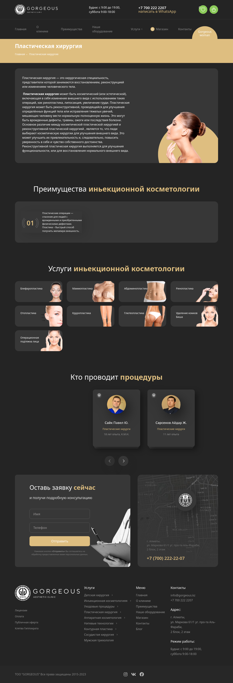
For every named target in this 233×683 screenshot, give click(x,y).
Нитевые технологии (98, 623)
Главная (20, 29)
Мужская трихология (99, 640)
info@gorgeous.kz (183, 595)
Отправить (59, 541)
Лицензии (21, 610)
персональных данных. (77, 554)
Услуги (135, 29)
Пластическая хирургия (100, 612)
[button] (123, 461)
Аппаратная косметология (102, 618)
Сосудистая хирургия (99, 635)
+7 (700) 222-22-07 (166, 558)
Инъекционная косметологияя (105, 601)
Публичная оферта (26, 622)
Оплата (19, 616)
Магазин (162, 29)
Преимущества (71, 29)
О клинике (42, 29)
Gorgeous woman (205, 33)
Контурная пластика (98, 629)
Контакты (184, 29)
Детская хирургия (96, 595)
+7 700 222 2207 (152, 8)
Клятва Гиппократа (26, 628)
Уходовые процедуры (99, 606)
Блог (139, 629)
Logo (36, 10)
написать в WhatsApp (157, 11)
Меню (140, 587)
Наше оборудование (102, 29)
